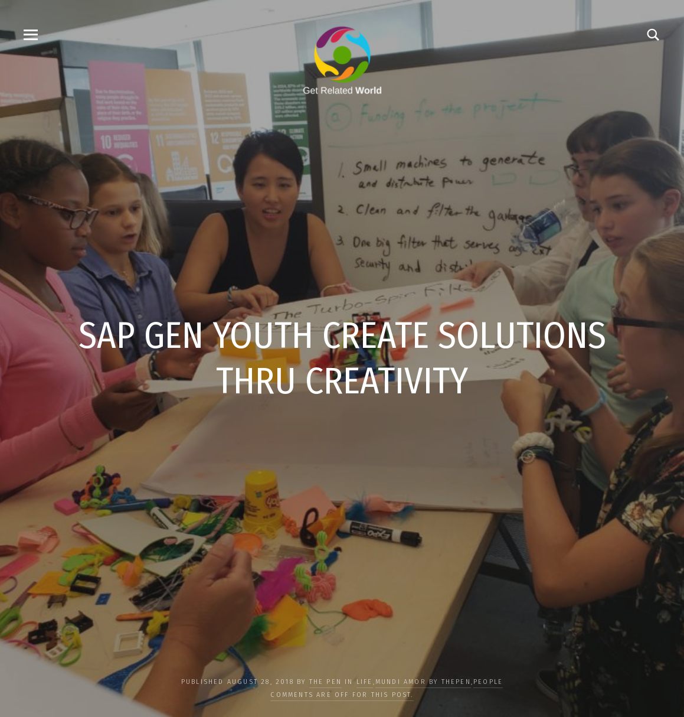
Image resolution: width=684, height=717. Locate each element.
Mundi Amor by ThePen (423, 682)
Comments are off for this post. (341, 695)
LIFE (364, 682)
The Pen (325, 682)
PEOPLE (488, 682)
